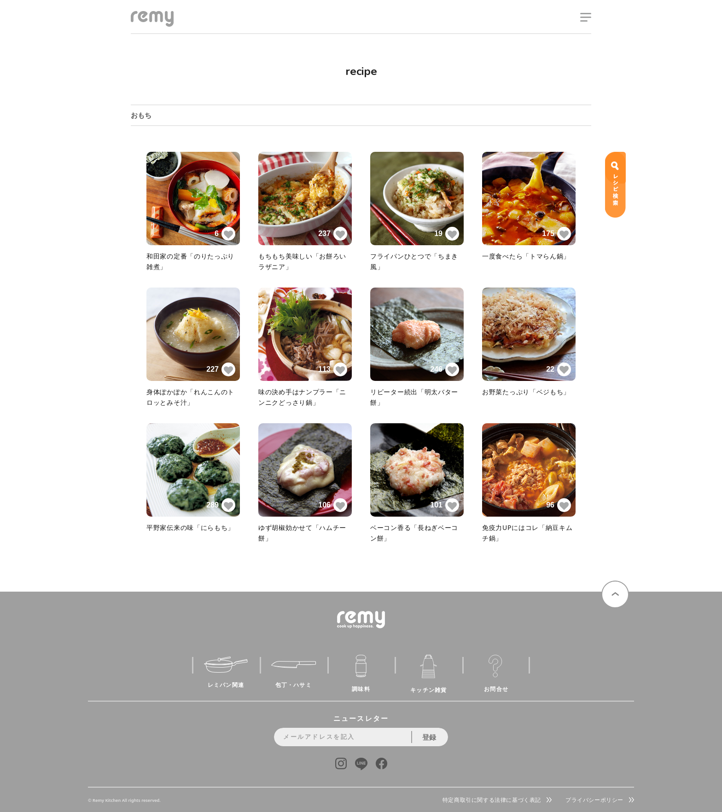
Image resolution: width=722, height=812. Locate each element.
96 (558, 505)
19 (446, 234)
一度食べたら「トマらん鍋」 (526, 256)
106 (332, 505)
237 (332, 234)
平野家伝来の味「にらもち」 (190, 527)
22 (558, 369)
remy (147, 26)
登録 (429, 737)
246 (444, 369)
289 (220, 505)
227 (220, 369)
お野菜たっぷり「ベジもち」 (526, 391)
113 (332, 369)
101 (444, 505)
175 (556, 234)
